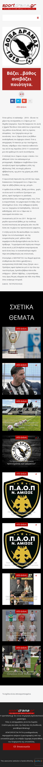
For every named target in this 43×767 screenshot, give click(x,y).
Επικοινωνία (23, 746)
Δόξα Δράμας (21, 107)
